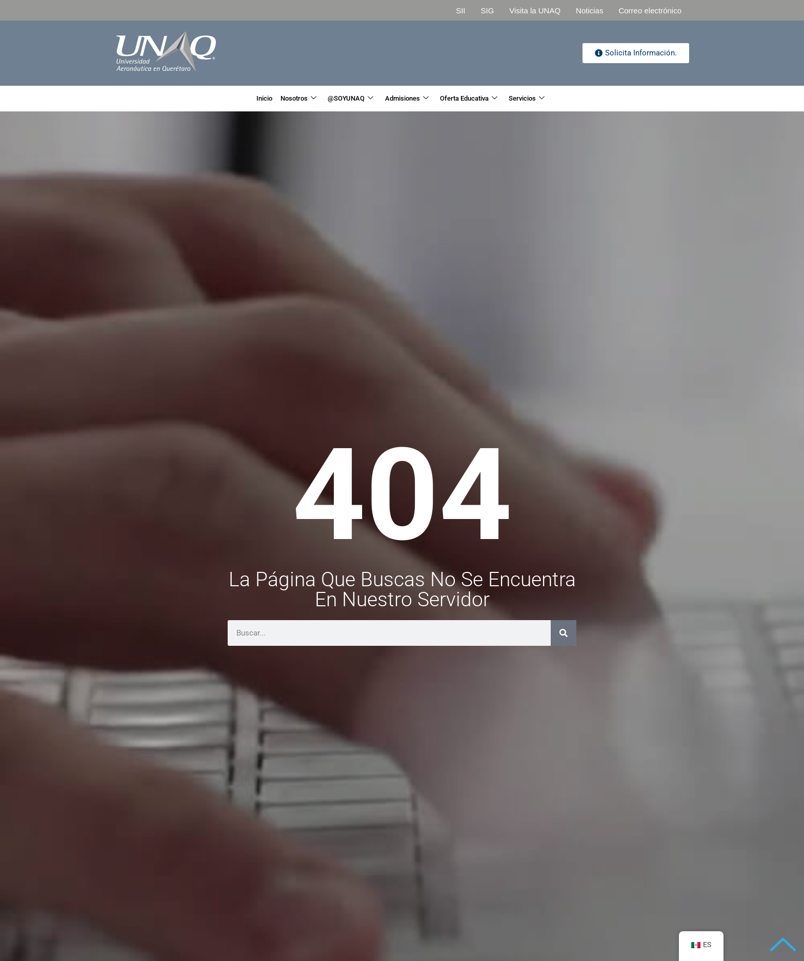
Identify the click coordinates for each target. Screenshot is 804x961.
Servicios (557, 98)
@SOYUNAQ (342, 98)
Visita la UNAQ (534, 10)
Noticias (589, 10)
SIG (487, 10)
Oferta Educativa (486, 98)
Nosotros (278, 98)
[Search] (563, 633)
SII (460, 10)
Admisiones (411, 98)
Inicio (232, 98)
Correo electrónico (649, 10)
